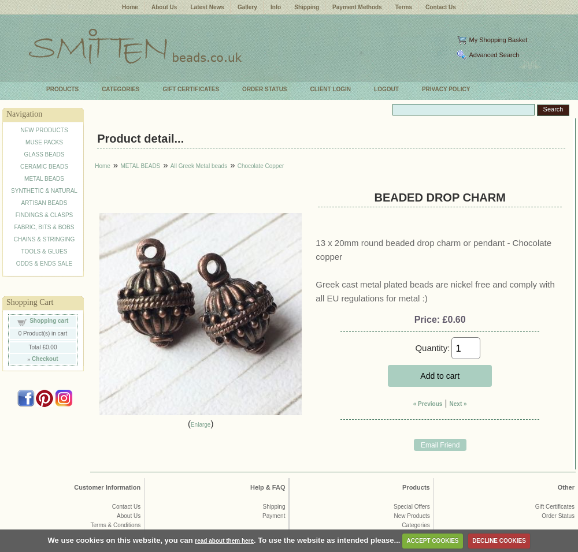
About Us (164, 7)
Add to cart (440, 376)
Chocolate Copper (261, 166)
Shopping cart (48, 321)
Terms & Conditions (116, 525)
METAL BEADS (44, 179)
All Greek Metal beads (199, 166)
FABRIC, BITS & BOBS (44, 227)
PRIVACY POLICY (446, 89)
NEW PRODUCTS (44, 130)
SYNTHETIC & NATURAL (44, 191)
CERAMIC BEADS (44, 166)
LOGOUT (386, 89)
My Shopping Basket (498, 39)
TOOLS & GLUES (44, 251)
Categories (415, 525)
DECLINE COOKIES (499, 541)
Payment (273, 516)
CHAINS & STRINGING (44, 239)
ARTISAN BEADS (44, 203)
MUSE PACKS (44, 142)
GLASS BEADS (44, 154)
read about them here (224, 541)
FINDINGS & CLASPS (44, 215)
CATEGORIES (120, 89)
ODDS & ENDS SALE (44, 263)
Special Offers (412, 506)
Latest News (207, 7)
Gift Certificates (555, 506)
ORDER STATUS (264, 89)
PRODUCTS (62, 89)
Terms (403, 7)
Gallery (247, 7)
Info (276, 7)
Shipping (306, 7)
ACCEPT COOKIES (433, 541)
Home (130, 7)
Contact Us (440, 7)
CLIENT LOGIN (330, 89)
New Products (411, 516)
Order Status (558, 516)
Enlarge (200, 425)
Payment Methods (357, 7)
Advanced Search (494, 54)
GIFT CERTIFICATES (191, 89)
